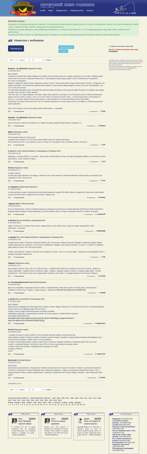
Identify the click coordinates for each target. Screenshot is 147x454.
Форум (50, 10)
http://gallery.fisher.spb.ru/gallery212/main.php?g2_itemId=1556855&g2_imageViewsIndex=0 (41, 318)
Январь (10, 402)
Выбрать (49, 60)
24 (67, 405)
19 (52, 405)
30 (84, 405)
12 (32, 405)
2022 (41, 400)
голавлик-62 (100, 214)
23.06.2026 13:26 (124, 436)
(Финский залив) (21, 204)
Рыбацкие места (61, 10)
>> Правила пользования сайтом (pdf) (121, 46)
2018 (23, 400)
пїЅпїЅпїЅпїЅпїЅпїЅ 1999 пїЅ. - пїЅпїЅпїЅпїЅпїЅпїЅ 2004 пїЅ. (29, 398)
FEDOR (102, 293)
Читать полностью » (19, 435)
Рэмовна (101, 126)
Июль (45, 402)
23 (64, 405)
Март (23, 402)
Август (50, 402)
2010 (81, 398)
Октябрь (65, 402)
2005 (58, 398)
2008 (72, 398)
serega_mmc (100, 354)
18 (50, 405)
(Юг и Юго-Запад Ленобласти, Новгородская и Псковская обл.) (34, 151)
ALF (103, 161)
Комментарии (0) (18, 111)
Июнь (40, 402)
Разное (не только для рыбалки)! (123, 427)
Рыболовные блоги (77, 10)
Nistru (20, 419)
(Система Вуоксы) (19, 360)
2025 (55, 400)
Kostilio (101, 377)
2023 (46, 400)
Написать (16, 48)
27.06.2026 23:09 (127, 419)
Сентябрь (57, 402)
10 (27, 405)
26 (72, 405)
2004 (54, 398)
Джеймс (86, 419)
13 (35, 405)
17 (47, 405)
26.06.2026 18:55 (124, 425)
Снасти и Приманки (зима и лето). (123, 430)
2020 (32, 400)
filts (103, 257)
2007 (67, 398)
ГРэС (102, 180)
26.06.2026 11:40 (118, 429)
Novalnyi (101, 197)
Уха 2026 (115, 425)
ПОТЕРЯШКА (113, 51)
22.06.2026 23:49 (124, 440)
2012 (90, 398)
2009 (76, 398)
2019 (28, 400)
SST (103, 145)
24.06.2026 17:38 (118, 432)
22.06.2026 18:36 (118, 446)
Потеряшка (63, 51)
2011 (86, 398)
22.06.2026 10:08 (118, 450)
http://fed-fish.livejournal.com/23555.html (71, 290)
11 (30, 405)
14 (38, 405)
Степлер (101, 276)
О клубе (42, 10)
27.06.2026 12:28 (125, 423)
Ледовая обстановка (66, 47)
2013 (95, 398)
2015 (9, 400)
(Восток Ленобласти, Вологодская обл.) (27, 220)
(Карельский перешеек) (22, 187)
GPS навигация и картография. (123, 448)
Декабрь (78, 402)
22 (61, 405)
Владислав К (100, 323)
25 (70, 405)
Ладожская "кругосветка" (121, 444)
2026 (60, 400)
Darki (102, 111)
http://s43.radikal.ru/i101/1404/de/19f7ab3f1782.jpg (26, 320)
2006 (63, 398)
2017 (19, 400)
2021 (37, 400)
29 (81, 405)
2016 (14, 400)
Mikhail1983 (100, 231)
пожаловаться (93, 111)
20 (55, 405)
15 (41, 405)
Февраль (17, 402)
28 (78, 405)
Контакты (90, 10)
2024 (50, 400)
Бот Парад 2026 (117, 442)
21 (58, 405)
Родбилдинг (116, 419)
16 (44, 405)
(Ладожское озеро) (25, 68)
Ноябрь (71, 402)
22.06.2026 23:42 (129, 442)
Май (35, 402)
